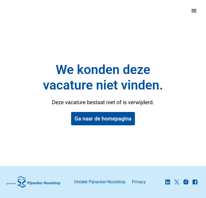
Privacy (139, 181)
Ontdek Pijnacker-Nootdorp (100, 181)
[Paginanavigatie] (194, 10)
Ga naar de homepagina (103, 118)
